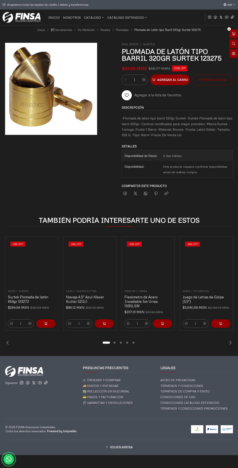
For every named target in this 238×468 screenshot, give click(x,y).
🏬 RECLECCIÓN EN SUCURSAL (106, 391)
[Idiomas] (229, 4)
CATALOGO (94, 17)
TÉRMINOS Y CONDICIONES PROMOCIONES (194, 408)
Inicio (41, 29)
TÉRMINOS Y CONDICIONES (181, 386)
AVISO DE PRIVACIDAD (177, 380)
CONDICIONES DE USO (177, 397)
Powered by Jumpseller (61, 431)
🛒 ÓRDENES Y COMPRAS (102, 380)
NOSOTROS (72, 17)
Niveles (105, 29)
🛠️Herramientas (61, 29)
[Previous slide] (8, 342)
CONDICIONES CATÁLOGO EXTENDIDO (189, 402)
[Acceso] (234, 53)
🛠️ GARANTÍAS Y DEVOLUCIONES (108, 402)
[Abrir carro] (234, 33)
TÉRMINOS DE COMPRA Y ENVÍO (185, 391)
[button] (106, 342)
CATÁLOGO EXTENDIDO (127, 17)
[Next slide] (230, 342)
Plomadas (122, 29)
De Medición (86, 29)
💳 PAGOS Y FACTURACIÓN (103, 397)
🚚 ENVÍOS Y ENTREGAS (100, 386)
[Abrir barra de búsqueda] (234, 43)
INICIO (54, 17)
